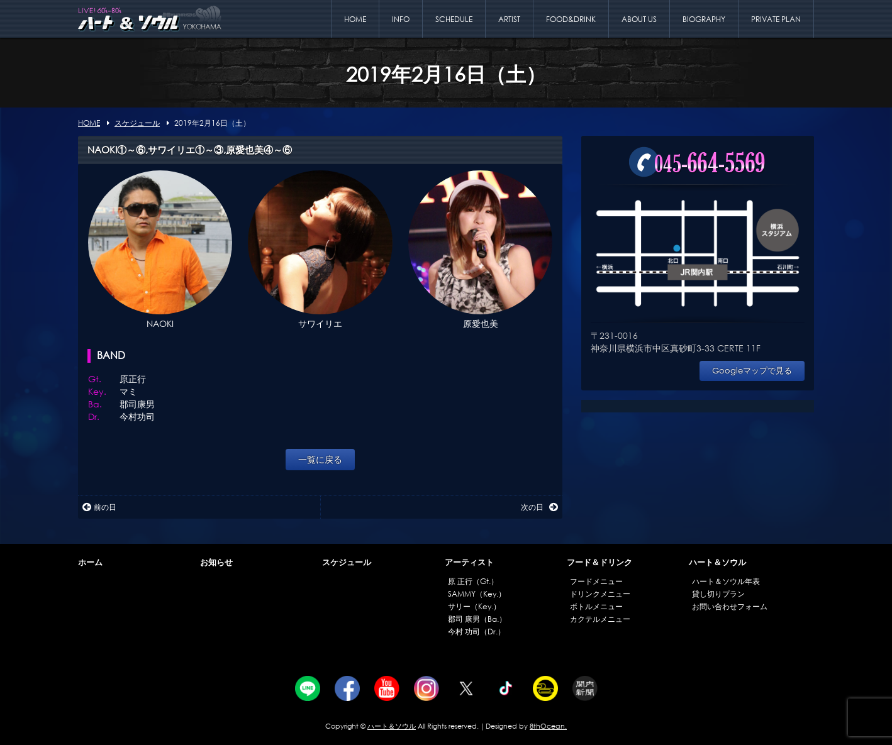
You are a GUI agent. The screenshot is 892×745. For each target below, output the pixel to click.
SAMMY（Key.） (477, 593)
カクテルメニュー (600, 619)
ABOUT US (639, 19)
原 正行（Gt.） (473, 581)
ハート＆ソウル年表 (726, 581)
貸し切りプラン (718, 593)
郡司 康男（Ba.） (477, 619)
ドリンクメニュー (600, 593)
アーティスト (469, 562)
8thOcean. (548, 726)
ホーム (90, 562)
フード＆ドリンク (599, 562)
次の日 (539, 507)
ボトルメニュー (596, 606)
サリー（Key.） (474, 606)
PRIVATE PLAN (776, 19)
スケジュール (346, 562)
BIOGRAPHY (704, 19)
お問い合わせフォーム (729, 606)
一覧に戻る (320, 459)
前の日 (99, 507)
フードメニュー (596, 581)
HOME (355, 19)
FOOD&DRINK (571, 19)
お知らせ (216, 562)
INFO (401, 19)
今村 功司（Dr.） (476, 631)
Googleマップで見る (752, 370)
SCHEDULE (453, 19)
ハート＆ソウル (717, 562)
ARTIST (509, 19)
